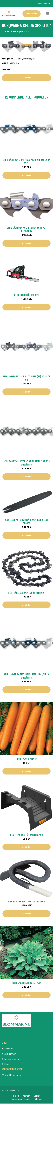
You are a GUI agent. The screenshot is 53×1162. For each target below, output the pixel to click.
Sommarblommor (12, 1059)
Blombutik (31, 13)
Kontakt (26, 1095)
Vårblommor (10, 1053)
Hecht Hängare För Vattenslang (26, 834)
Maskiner (18, 58)
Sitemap (38, 1099)
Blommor (8, 1048)
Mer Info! (26, 77)
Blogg (7, 1064)
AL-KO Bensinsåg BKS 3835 (26, 294)
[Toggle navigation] (48, 13)
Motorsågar (28, 58)
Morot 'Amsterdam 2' (26, 758)
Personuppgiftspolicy (21, 1099)
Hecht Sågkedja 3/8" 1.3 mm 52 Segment (26, 592)
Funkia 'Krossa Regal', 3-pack (26, 982)
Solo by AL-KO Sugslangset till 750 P (26, 901)
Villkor (37, 1095)
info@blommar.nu (44, 4)
